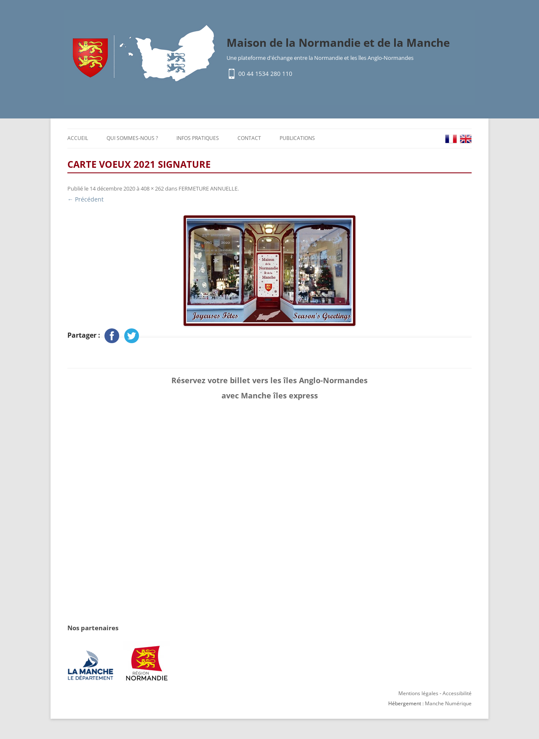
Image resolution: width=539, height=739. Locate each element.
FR (451, 138)
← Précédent (85, 199)
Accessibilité (457, 693)
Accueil (77, 138)
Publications (297, 138)
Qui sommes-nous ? (132, 138)
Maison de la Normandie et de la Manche (338, 42)
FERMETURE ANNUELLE (208, 188)
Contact (249, 138)
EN (466, 138)
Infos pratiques (197, 138)
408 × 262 (152, 188)
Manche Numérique (448, 703)
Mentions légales (418, 693)
